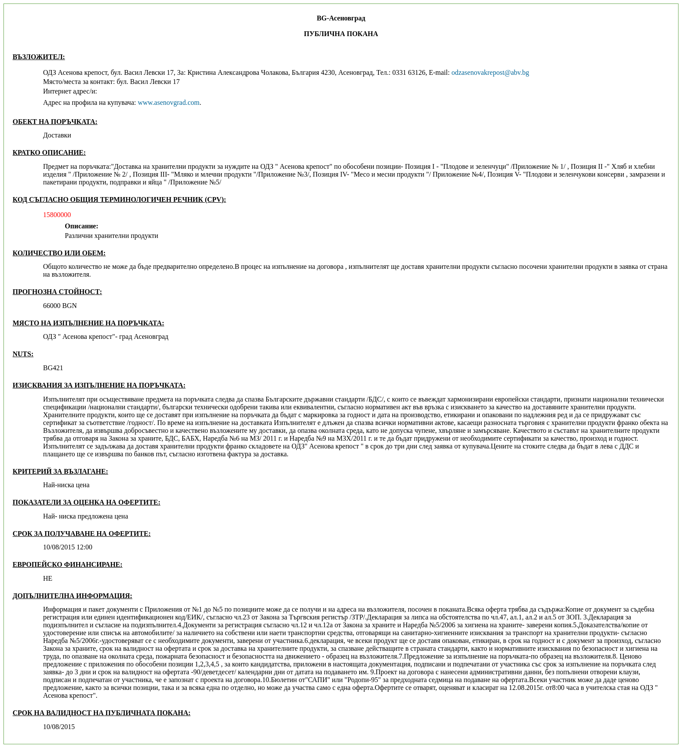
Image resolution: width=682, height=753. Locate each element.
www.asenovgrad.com (169, 102)
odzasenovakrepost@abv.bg (490, 72)
